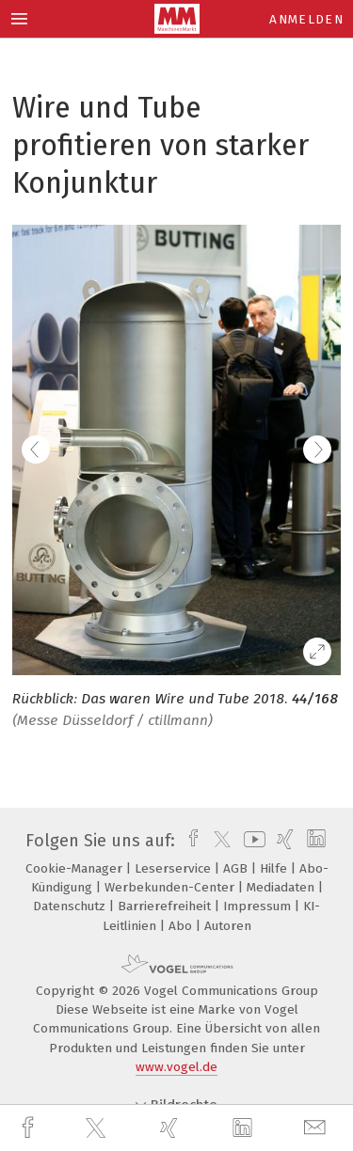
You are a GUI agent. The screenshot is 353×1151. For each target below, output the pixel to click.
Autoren (227, 926)
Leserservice (175, 868)
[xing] (171, 1128)
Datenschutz (71, 906)
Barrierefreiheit (166, 906)
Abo (182, 926)
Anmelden (306, 19)
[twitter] (98, 1128)
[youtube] (251, 840)
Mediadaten (282, 887)
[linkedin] (245, 1128)
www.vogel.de (176, 1067)
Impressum (259, 906)
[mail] (317, 1128)
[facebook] (30, 1128)
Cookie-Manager (75, 868)
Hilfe (275, 868)
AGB (237, 868)
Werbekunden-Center (171, 887)
